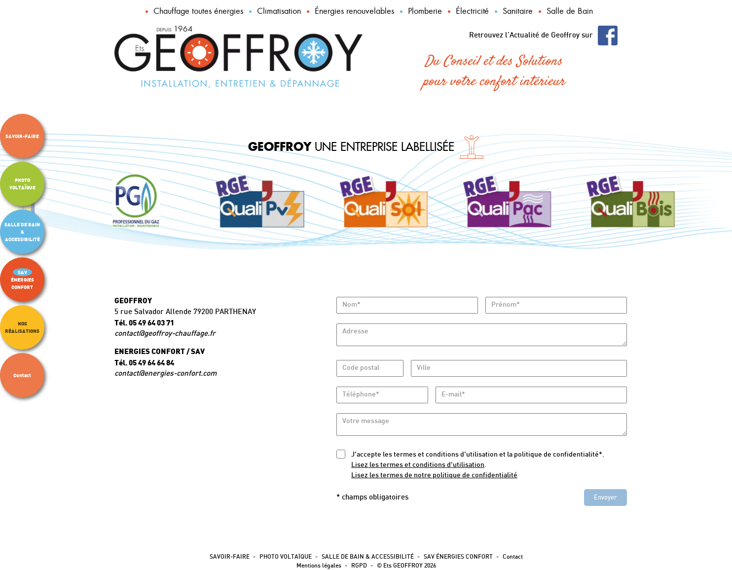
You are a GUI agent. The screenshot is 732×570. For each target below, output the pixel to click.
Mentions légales (318, 566)
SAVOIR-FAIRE (230, 557)
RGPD (359, 566)
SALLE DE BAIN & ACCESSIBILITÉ (368, 557)
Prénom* (505, 304)
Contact (513, 557)
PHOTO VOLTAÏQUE (285, 557)
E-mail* (453, 394)
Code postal (360, 367)
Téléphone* (360, 394)
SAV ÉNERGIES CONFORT (458, 557)
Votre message (365, 421)
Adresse (355, 331)
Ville (424, 367)
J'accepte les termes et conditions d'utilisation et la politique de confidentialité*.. (477, 465)
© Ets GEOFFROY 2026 (406, 566)
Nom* (351, 304)
